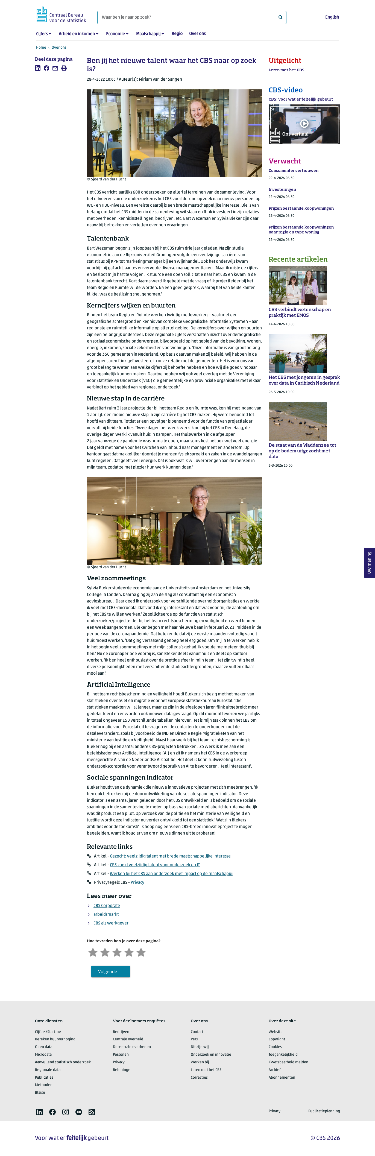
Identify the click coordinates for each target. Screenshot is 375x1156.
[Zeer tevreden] (141, 951)
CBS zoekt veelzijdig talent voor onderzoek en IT (155, 865)
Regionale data (47, 1070)
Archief (275, 1070)
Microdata (43, 1055)
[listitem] (37, 68)
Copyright (277, 1039)
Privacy (137, 882)
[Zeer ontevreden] (93, 951)
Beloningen (123, 1070)
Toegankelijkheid (283, 1055)
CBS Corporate (106, 906)
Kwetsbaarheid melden (288, 1062)
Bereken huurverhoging (55, 1039)
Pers (194, 1039)
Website (276, 1032)
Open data (43, 1047)
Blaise (40, 1092)
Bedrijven (121, 1032)
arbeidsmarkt (106, 914)
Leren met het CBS (206, 1070)
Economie (115, 34)
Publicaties (44, 1077)
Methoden (43, 1085)
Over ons (197, 34)
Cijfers (42, 34)
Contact (197, 1032)
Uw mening (369, 563)
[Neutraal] (117, 951)
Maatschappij (148, 34)
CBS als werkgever (110, 923)
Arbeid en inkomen (77, 34)
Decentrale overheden (132, 1047)
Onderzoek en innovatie (211, 1055)
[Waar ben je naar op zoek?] (191, 17)
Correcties (199, 1077)
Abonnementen (282, 1077)
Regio (177, 34)
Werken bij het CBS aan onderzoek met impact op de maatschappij (171, 874)
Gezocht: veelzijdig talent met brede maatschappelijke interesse (170, 856)
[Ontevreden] (105, 951)
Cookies (275, 1047)
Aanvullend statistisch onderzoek (63, 1062)
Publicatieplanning (324, 1111)
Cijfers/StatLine (48, 1032)
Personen (121, 1055)
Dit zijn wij (200, 1047)
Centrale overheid (128, 1039)
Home (41, 47)
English (332, 17)
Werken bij (200, 1062)
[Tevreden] (129, 951)
